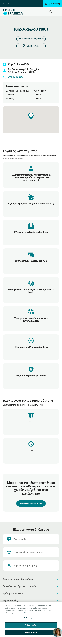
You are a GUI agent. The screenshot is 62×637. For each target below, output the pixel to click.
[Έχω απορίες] (31, 539)
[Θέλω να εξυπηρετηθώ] (31, 38)
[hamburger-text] (56, 11)
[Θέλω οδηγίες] (31, 45)
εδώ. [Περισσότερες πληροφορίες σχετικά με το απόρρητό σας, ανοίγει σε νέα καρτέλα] (24, 615)
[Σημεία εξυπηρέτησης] (31, 565)
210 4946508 (13, 77)
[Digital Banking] (52, 3)
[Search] (51, 12)
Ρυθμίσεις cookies (31, 620)
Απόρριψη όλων (31, 627)
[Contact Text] (31, 552)
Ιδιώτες (8, 3)
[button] (31, 116)
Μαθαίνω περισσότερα (31, 503)
